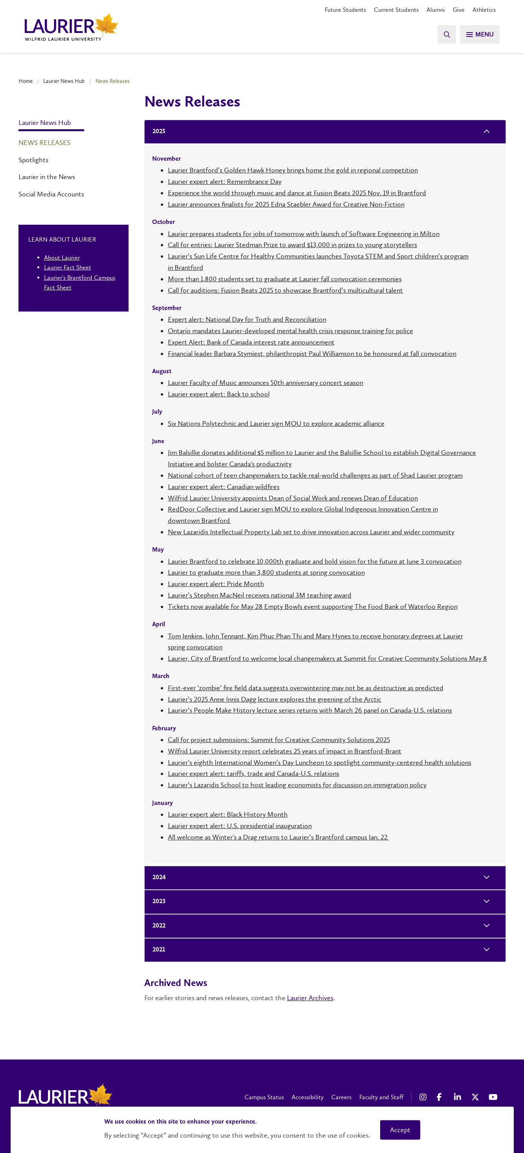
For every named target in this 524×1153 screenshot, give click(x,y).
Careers (341, 1097)
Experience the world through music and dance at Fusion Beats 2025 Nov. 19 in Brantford (297, 193)
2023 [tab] (156, 901)
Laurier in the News (46, 176)
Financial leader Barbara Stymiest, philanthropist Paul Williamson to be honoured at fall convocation (312, 353)
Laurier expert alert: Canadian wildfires (223, 486)
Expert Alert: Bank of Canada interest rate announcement (251, 342)
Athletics (484, 9)
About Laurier (62, 257)
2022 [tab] (156, 926)
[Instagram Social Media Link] (424, 1097)
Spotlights (33, 160)
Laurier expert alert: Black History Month (228, 814)
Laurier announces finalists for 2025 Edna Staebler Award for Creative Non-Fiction (286, 204)
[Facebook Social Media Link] (441, 1097)
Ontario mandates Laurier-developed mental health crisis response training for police (290, 330)
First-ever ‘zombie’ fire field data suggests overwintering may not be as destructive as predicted (305, 688)
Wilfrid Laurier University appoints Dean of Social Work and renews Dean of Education (293, 498)
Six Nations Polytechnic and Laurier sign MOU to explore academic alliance (276, 423)
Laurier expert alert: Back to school (219, 394)
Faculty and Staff (381, 1097)
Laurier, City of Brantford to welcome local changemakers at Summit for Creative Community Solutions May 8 (327, 658)
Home (25, 80)
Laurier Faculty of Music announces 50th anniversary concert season (265, 382)
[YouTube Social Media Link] (493, 1097)
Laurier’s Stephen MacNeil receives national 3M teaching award (259, 595)
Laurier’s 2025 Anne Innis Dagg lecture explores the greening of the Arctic (274, 699)
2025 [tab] (156, 131)
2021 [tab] (156, 950)
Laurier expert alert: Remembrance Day (224, 181)
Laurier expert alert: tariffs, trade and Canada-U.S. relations (253, 773)
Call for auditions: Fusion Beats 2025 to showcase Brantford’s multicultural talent (285, 290)
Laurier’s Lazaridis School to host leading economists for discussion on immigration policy (297, 785)
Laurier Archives (310, 998)
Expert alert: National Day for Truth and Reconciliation (247, 319)
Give (459, 9)
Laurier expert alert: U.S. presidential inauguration (240, 825)
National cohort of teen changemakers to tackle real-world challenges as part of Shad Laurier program (315, 475)
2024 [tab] (157, 877)
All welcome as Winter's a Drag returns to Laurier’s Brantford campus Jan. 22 (278, 837)
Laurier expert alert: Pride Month (216, 583)
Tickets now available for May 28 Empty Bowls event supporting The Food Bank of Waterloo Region (313, 606)
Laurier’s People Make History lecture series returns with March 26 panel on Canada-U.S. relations (310, 710)
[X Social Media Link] (476, 1097)
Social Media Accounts (51, 194)
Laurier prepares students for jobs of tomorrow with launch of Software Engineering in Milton (303, 233)
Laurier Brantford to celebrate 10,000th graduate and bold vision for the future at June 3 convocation (314, 561)
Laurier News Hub (64, 80)
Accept (400, 1130)
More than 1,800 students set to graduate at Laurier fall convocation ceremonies (285, 279)
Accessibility (308, 1097)
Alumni (436, 9)
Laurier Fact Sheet (67, 267)
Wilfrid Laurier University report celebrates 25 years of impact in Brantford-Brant (284, 751)
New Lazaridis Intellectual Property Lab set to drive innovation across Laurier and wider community (311, 532)
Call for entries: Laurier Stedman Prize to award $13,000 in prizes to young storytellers (292, 244)
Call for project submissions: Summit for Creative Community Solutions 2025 (279, 739)
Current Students (396, 9)
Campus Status (264, 1097)
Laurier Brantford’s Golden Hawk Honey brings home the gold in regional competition (293, 170)
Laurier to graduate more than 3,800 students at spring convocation (266, 572)
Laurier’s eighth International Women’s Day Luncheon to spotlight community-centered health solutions (319, 762)
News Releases (44, 142)
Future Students (345, 9)
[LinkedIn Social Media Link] (458, 1097)
